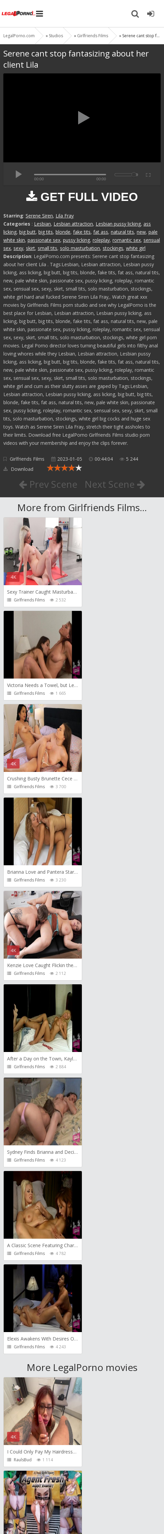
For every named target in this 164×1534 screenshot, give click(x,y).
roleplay (101, 240)
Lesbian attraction (73, 224)
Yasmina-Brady (107, 1366)
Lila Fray (65, 215)
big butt (27, 232)
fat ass (100, 232)
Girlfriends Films (27, 459)
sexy (18, 248)
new (141, 232)
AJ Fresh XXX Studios (112, 1086)
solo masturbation (80, 248)
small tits (47, 248)
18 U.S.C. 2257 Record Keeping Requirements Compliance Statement (80, 1513)
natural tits (122, 232)
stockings (113, 248)
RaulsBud (23, 1086)
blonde (63, 232)
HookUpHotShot (29, 1460)
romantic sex (126, 240)
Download (18, 469)
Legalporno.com (18, 13)
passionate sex (44, 240)
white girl (135, 248)
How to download (99, 1490)
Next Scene (115, 484)
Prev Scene (48, 484)
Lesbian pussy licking (118, 224)
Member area (51, 1490)
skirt (30, 248)
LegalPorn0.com (52, 1510)
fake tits (82, 232)
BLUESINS (23, 1366)
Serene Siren (39, 215)
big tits (45, 232)
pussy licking (76, 240)
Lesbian (42, 224)
